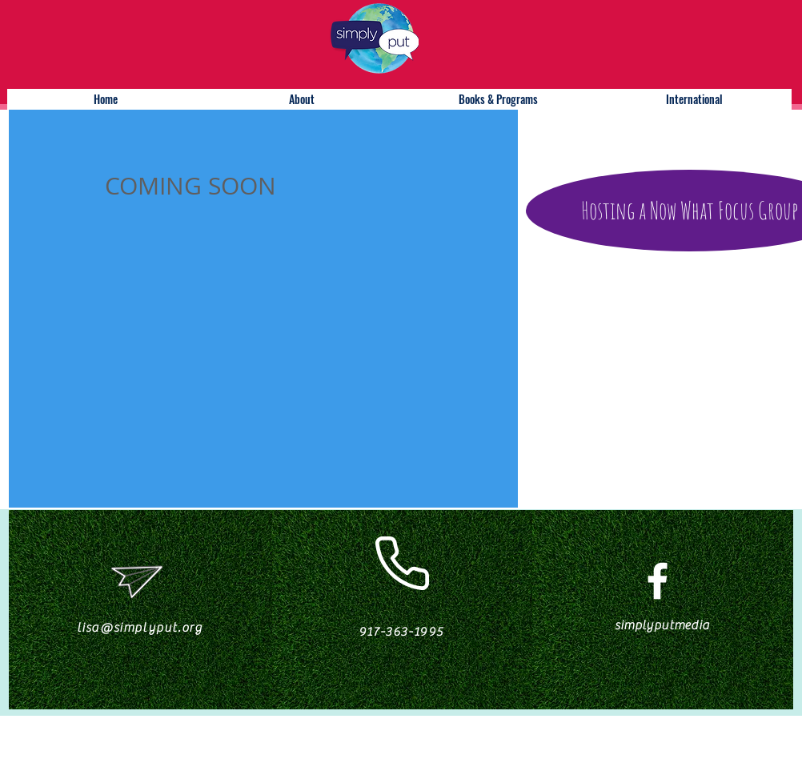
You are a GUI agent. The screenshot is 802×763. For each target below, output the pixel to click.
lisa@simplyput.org (140, 627)
